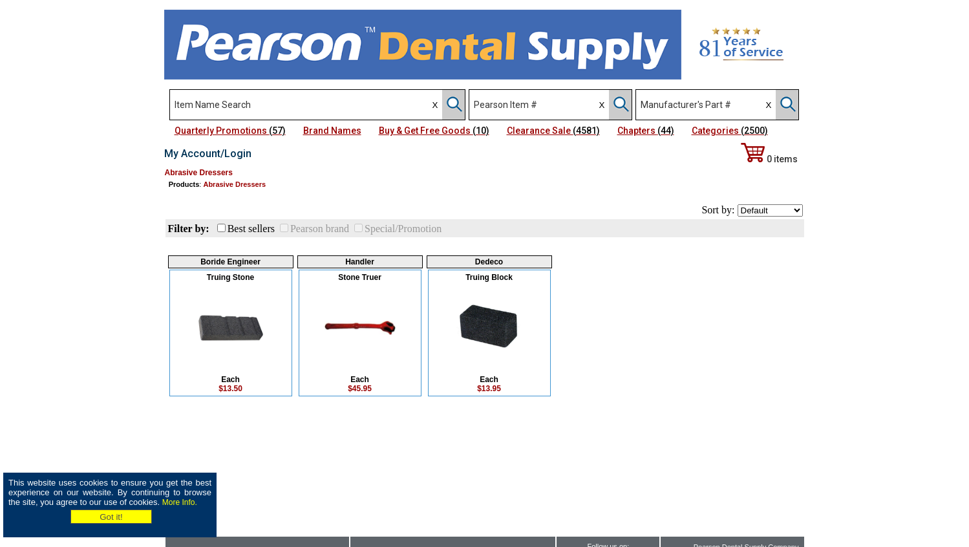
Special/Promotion (403, 228)
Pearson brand (319, 228)
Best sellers (251, 228)
